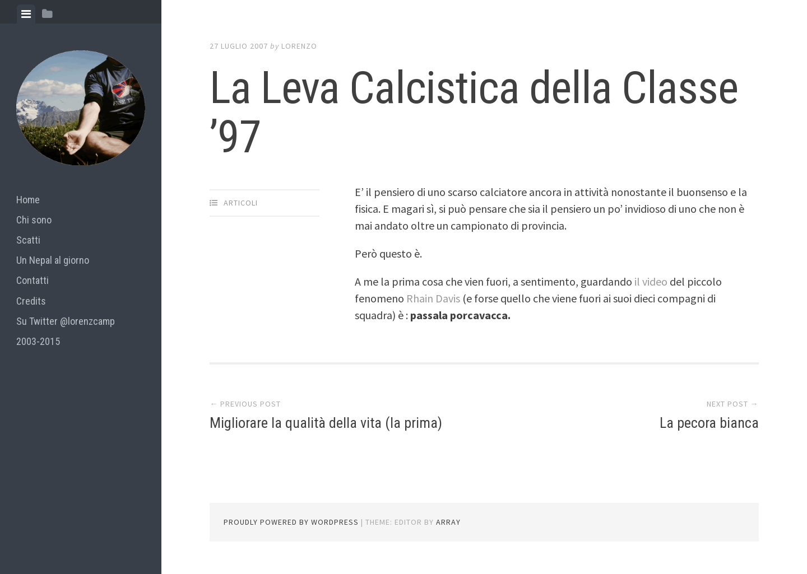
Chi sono (34, 220)
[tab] (26, 14)
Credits (31, 301)
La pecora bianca (709, 422)
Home (28, 200)
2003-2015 (38, 341)
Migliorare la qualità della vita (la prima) (326, 422)
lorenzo (299, 46)
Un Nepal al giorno (52, 260)
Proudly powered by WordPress (291, 522)
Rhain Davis (434, 298)
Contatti (32, 280)
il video (652, 281)
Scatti (28, 240)
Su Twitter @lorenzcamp (65, 321)
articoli (241, 203)
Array (448, 522)
